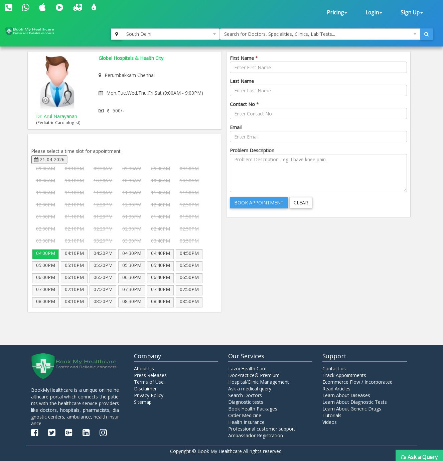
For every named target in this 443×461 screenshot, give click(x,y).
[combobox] (171, 34)
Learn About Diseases (346, 395)
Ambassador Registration (255, 435)
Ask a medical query (249, 388)
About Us (144, 368)
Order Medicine (244, 415)
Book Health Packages (252, 408)
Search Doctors (245, 395)
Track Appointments (344, 375)
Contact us (334, 368)
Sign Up (412, 12)
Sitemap (143, 402)
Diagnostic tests (245, 402)
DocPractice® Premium (254, 375)
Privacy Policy (148, 395)
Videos (329, 422)
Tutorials (331, 415)
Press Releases (150, 375)
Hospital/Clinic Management (258, 382)
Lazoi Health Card (247, 368)
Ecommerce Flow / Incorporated (357, 382)
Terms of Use (149, 382)
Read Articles (336, 388)
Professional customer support (261, 429)
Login (373, 12)
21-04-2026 (49, 159)
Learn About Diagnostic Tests (354, 402)
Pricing (337, 12)
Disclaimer (145, 388)
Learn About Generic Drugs (351, 408)
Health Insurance (246, 422)
